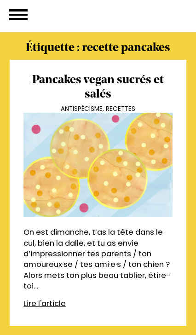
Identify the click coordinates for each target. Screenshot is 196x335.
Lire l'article (44, 303)
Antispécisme (82, 108)
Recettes (120, 108)
